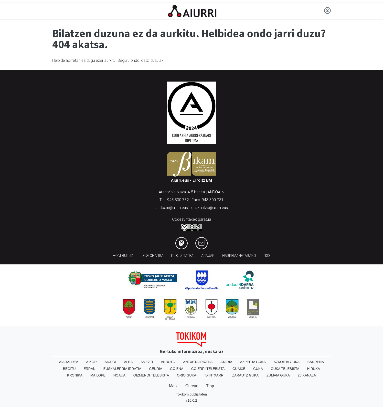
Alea (128, 362)
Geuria (155, 369)
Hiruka (313, 369)
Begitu (69, 369)
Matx (173, 386)
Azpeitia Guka (253, 362)
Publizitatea (182, 256)
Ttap (210, 386)
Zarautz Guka (245, 375)
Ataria (226, 362)
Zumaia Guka (278, 375)
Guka (258, 369)
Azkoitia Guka (287, 362)
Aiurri (110, 362)
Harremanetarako (239, 256)
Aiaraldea (68, 362)
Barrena (315, 362)
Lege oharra (152, 256)
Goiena (176, 369)
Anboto (168, 362)
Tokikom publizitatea (191, 394)
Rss (267, 256)
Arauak (207, 256)
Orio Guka (186, 375)
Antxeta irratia (198, 362)
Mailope (98, 375)
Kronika (75, 375)
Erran (90, 369)
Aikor (91, 362)
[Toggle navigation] (55, 11)
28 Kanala (307, 375)
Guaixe (239, 369)
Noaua (119, 375)
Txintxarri (214, 375)
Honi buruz (123, 256)
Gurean (191, 386)
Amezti (146, 362)
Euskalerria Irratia (122, 369)
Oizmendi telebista (151, 375)
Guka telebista (285, 369)
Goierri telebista (207, 369)
